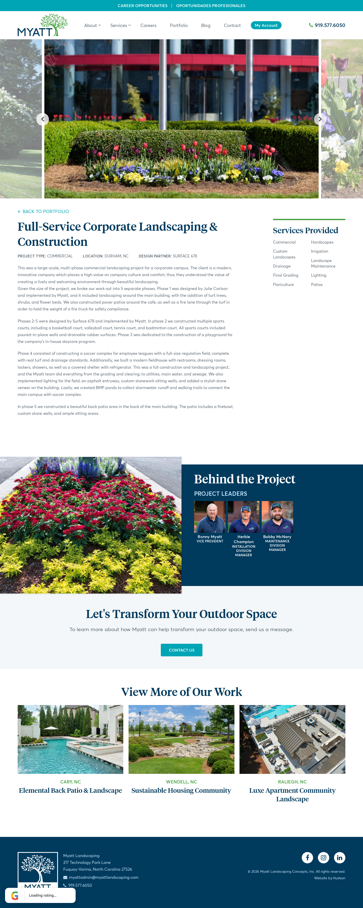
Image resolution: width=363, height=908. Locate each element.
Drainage (282, 266)
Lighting (318, 275)
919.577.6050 (327, 25)
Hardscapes (322, 242)
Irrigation (319, 251)
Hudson (339, 877)
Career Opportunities (142, 6)
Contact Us (181, 650)
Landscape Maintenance (323, 263)
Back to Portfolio (43, 211)
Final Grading (285, 275)
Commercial (60, 255)
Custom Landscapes (284, 253)
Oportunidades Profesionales (210, 6)
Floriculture (283, 284)
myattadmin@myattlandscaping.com (103, 877)
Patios (317, 284)
